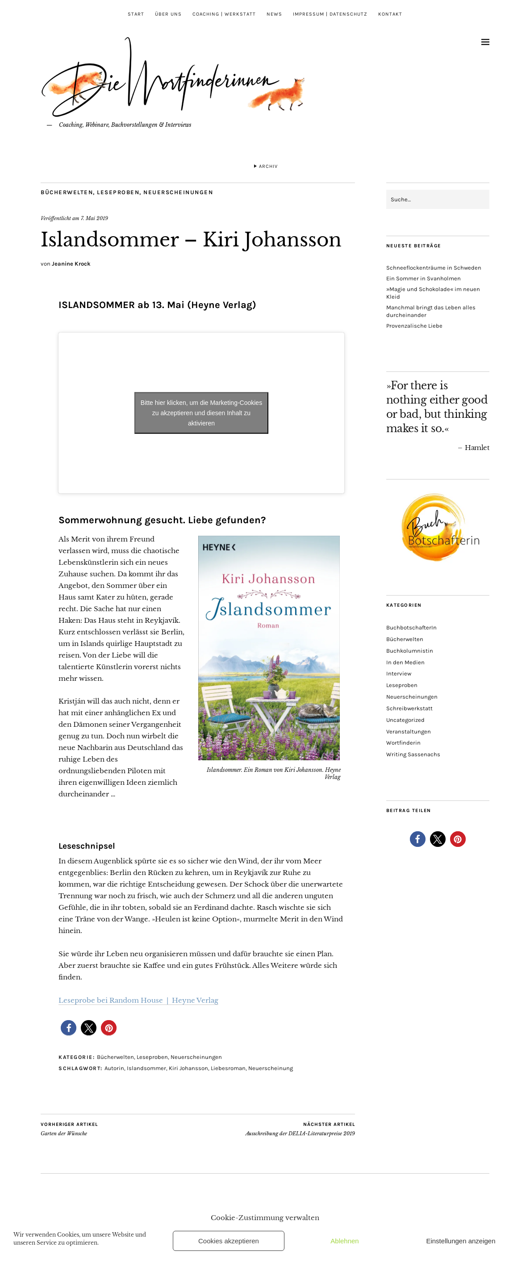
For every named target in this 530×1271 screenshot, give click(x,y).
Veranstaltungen (408, 731)
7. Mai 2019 (94, 218)
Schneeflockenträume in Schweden (433, 267)
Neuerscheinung (270, 1068)
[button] (68, 1028)
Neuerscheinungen (178, 192)
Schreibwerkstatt (409, 708)
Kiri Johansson (188, 1068)
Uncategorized (405, 720)
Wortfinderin (403, 742)
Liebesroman (228, 1068)
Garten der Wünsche (69, 1129)
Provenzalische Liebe (414, 325)
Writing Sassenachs (413, 754)
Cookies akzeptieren (228, 1241)
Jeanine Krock (71, 263)
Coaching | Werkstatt (224, 14)
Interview (398, 673)
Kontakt (390, 14)
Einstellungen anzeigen (460, 1241)
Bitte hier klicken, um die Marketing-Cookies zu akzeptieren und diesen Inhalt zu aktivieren (201, 412)
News (274, 14)
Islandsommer (146, 1068)
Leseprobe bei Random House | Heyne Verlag (138, 1000)
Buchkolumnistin (409, 650)
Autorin (114, 1068)
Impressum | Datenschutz (330, 14)
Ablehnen (344, 1241)
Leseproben (118, 192)
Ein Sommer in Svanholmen (423, 278)
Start (136, 14)
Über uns (168, 14)
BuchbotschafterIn (411, 627)
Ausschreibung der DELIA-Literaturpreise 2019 (300, 1129)
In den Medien (405, 662)
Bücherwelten (67, 192)
